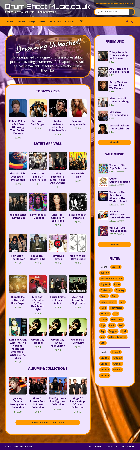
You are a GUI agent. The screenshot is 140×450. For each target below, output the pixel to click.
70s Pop (116, 266)
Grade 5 (117, 363)
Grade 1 (116, 351)
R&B (121, 325)
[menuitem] (81, 21)
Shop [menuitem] (42, 21)
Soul (103, 342)
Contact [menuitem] (70, 21)
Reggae (113, 331)
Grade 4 (105, 363)
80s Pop (105, 272)
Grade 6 (105, 369)
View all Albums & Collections (48, 422)
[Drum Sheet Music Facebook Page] (127, 21)
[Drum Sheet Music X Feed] (132, 21)
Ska (102, 336)
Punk (111, 325)
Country (120, 290)
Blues (117, 284)
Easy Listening (108, 301)
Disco (114, 296)
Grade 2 (105, 357)
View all (114, 142)
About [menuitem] (21, 21)
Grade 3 (117, 357)
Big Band (105, 284)
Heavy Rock (116, 307)
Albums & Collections (47, 368)
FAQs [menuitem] (32, 21)
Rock (123, 331)
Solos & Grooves (117, 336)
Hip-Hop (105, 313)
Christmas (106, 290)
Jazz (116, 313)
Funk (103, 307)
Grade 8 (105, 375)
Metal (104, 319)
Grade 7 (117, 369)
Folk (122, 301)
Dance (104, 296)
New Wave (116, 319)
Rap (103, 331)
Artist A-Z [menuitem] (55, 21)
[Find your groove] (112, 12)
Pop (103, 325)
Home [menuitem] (10, 21)
